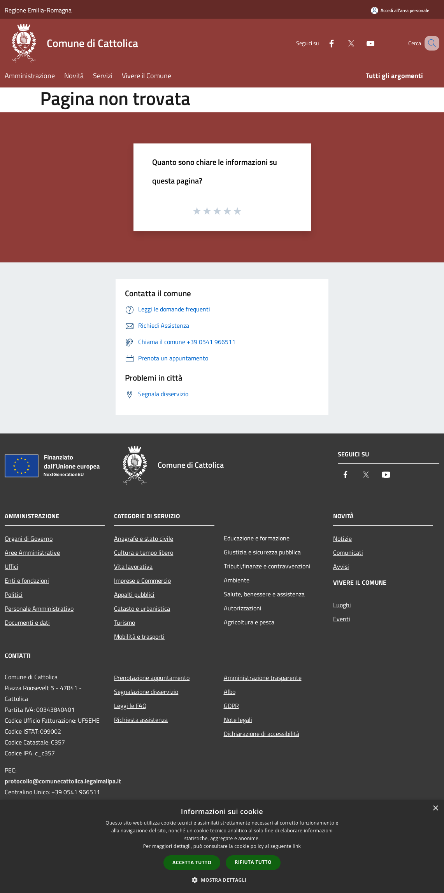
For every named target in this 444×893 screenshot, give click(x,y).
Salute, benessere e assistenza (264, 594)
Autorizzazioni (242, 608)
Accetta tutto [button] (191, 862)
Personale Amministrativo (39, 608)
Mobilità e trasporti (139, 636)
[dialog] (222, 846)
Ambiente (236, 580)
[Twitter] (341, 43)
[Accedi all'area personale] (400, 10)
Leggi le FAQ (130, 705)
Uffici (11, 566)
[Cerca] (430, 43)
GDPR (231, 705)
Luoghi (342, 605)
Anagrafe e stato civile (143, 538)
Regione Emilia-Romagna (38, 10)
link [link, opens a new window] (297, 846)
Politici (14, 594)
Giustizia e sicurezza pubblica (262, 552)
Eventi (341, 619)
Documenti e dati (27, 622)
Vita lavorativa (133, 566)
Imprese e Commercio (142, 580)
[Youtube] (361, 43)
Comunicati (348, 552)
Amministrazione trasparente (263, 677)
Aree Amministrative (32, 552)
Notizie (342, 538)
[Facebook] (322, 43)
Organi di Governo (29, 538)
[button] (222, 880)
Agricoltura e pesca (249, 622)
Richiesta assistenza (141, 719)
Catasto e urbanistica (142, 608)
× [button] (435, 808)
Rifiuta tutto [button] (253, 862)
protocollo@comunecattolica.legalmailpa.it (63, 781)
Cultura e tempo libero (143, 552)
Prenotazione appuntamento (152, 677)
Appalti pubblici (134, 594)
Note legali (238, 719)
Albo (229, 691)
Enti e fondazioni (27, 580)
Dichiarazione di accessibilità (261, 733)
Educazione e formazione (257, 538)
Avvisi (341, 566)
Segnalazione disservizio (146, 691)
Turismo (124, 622)
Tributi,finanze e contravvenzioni (267, 566)
